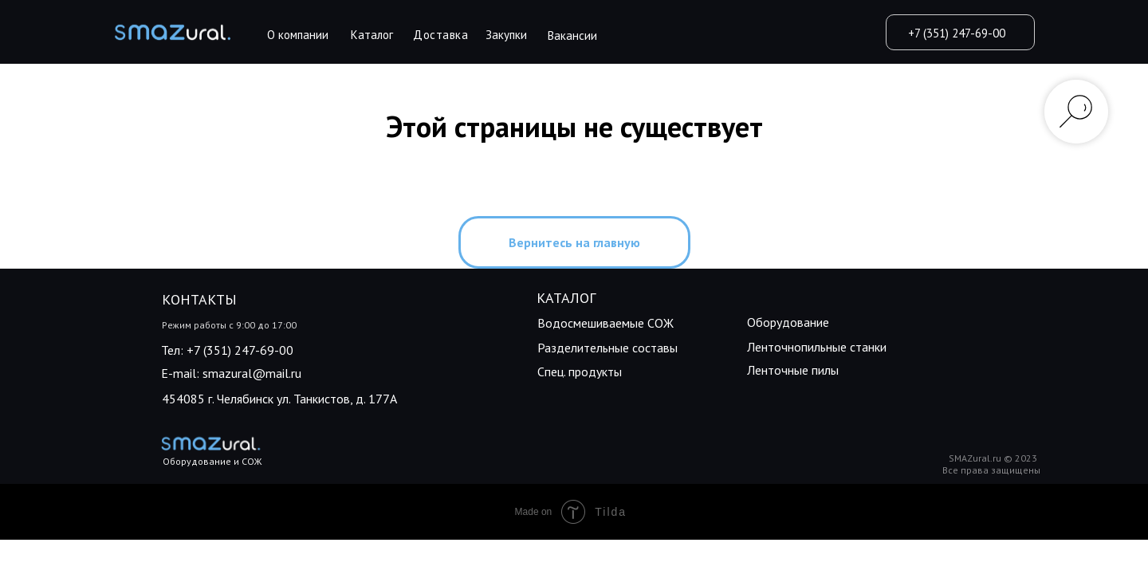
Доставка (440, 34)
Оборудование (788, 322)
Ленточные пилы (793, 370)
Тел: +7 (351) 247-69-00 (227, 350)
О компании (297, 34)
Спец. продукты (579, 371)
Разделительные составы (607, 348)
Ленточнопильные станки (817, 347)
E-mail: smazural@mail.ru (231, 373)
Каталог (372, 34)
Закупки (506, 34)
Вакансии (572, 35)
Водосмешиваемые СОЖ (605, 323)
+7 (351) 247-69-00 (956, 33)
